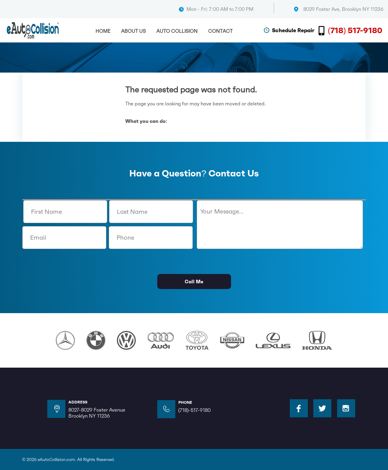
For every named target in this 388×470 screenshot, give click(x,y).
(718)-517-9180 (194, 410)
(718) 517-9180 (355, 30)
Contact (220, 31)
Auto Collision (177, 31)
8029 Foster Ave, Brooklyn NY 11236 (343, 9)
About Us (133, 31)
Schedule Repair (293, 30)
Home (103, 31)
